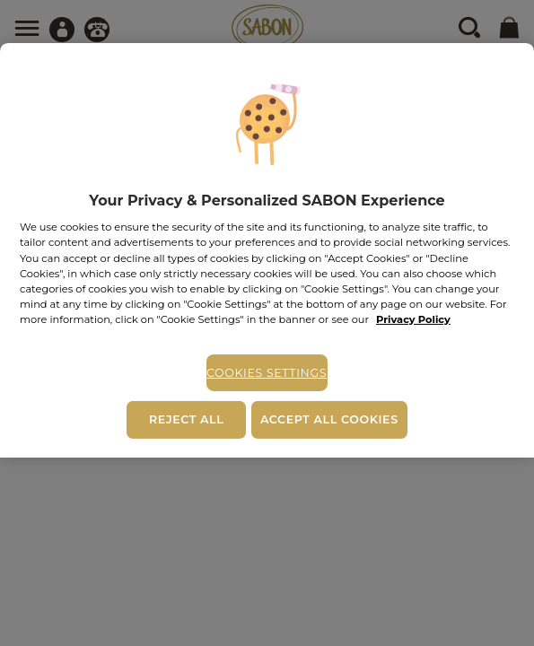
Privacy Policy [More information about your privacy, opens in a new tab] (413, 319)
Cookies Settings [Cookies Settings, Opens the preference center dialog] (266, 373)
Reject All (186, 419)
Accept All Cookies (329, 419)
